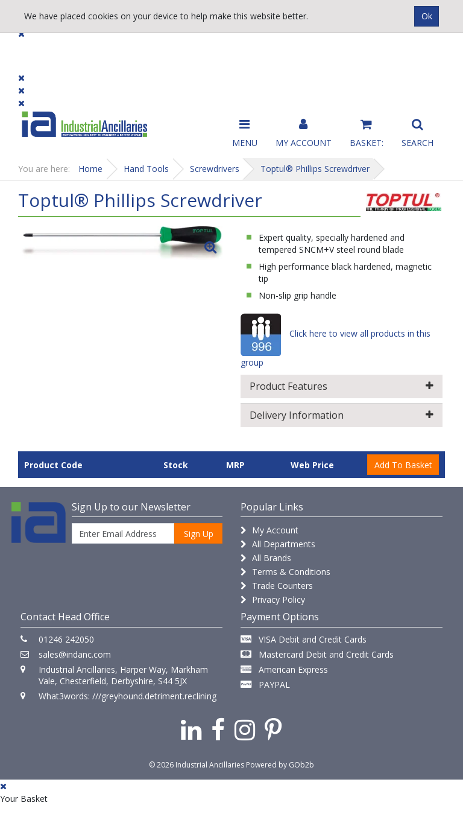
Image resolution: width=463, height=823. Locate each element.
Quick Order (416, 55)
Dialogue (98, 50)
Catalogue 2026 (343, 55)
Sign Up (198, 533)
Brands (148, 50)
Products (42, 50)
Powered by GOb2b (280, 765)
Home (90, 168)
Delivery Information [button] (341, 415)
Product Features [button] (341, 386)
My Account (269, 530)
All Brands (266, 558)
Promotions (270, 50)
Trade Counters (277, 585)
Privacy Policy (273, 599)
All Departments (278, 544)
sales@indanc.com (75, 654)
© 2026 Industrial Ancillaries (196, 765)
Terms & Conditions (285, 571)
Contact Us (204, 50)
